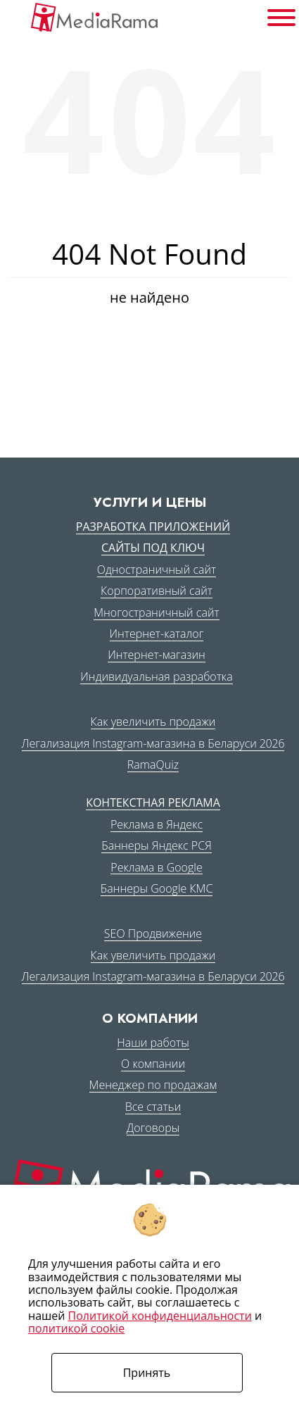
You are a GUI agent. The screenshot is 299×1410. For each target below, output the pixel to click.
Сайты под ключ (153, 547)
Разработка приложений (153, 526)
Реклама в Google (156, 867)
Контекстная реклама (153, 802)
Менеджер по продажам (153, 1084)
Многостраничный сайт (156, 612)
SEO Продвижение (153, 933)
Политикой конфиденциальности (160, 1315)
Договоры (153, 1127)
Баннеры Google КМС (157, 888)
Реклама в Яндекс (156, 824)
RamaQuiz (153, 764)
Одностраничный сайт (156, 569)
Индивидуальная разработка (156, 676)
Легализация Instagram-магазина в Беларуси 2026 (153, 743)
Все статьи (153, 1106)
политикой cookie (76, 1328)
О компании (153, 1063)
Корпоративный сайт (156, 590)
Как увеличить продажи (153, 721)
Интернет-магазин (156, 654)
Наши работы (153, 1042)
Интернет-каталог (157, 633)
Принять (147, 1372)
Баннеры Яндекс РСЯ (156, 845)
